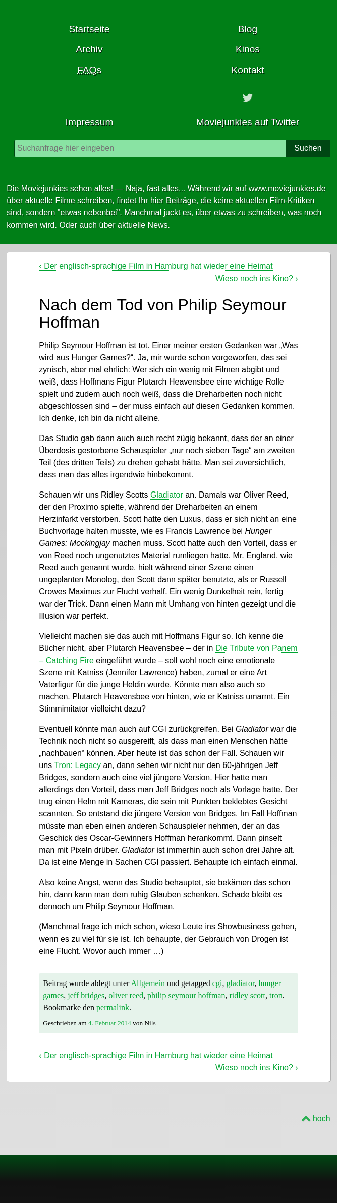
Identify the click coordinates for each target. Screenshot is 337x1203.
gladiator (240, 983)
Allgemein (148, 983)
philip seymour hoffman (186, 995)
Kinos (248, 49)
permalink (112, 1007)
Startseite (89, 29)
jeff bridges (86, 995)
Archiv (89, 49)
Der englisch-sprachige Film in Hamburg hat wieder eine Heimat (155, 266)
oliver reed (125, 995)
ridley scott (247, 995)
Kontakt (247, 70)
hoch (321, 1118)
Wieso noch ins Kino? (256, 278)
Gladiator (166, 494)
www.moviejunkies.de (287, 188)
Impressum (90, 122)
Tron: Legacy (77, 765)
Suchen (307, 148)
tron (276, 995)
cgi (217, 983)
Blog (247, 29)
